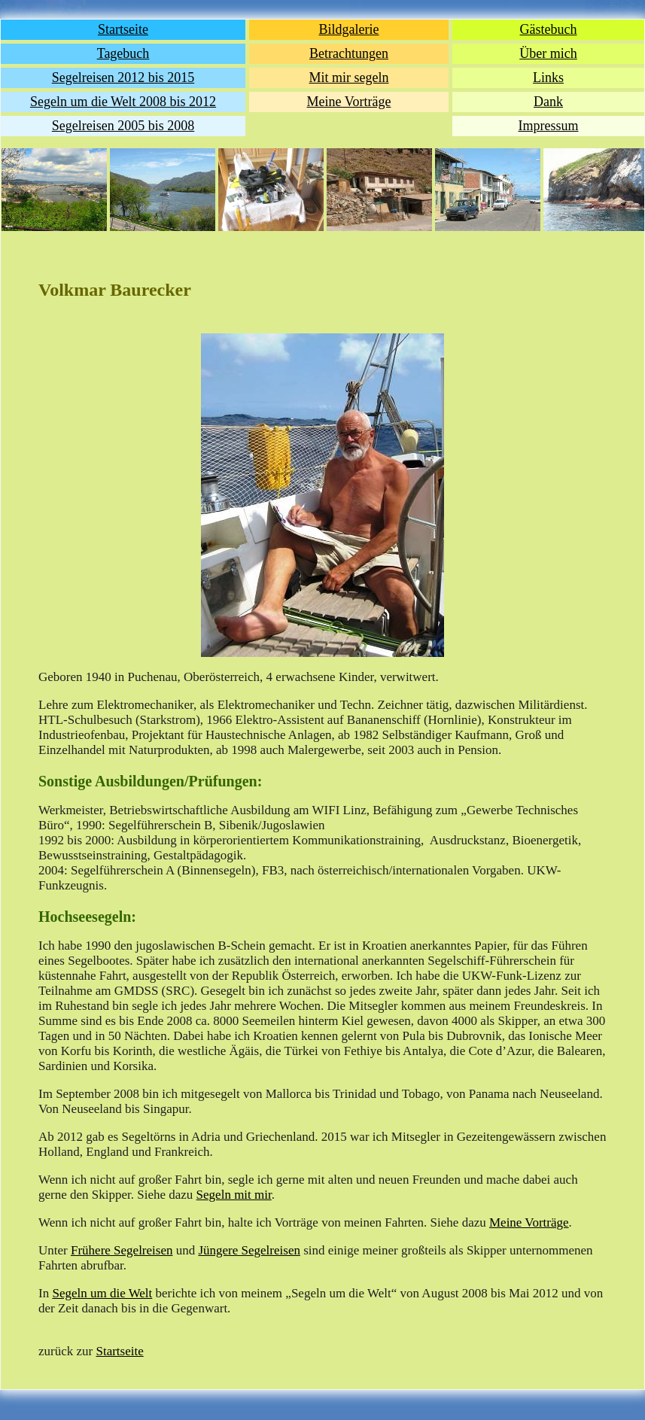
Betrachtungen (348, 53)
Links (548, 77)
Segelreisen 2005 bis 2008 (123, 125)
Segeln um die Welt (102, 1293)
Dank (548, 101)
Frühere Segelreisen (121, 1250)
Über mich (548, 53)
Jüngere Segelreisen (249, 1250)
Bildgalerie (349, 29)
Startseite (123, 29)
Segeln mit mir (234, 1194)
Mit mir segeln (349, 77)
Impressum (549, 125)
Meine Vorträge (349, 101)
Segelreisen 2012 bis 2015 (123, 77)
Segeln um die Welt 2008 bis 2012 (123, 101)
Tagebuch (123, 53)
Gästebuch (548, 29)
